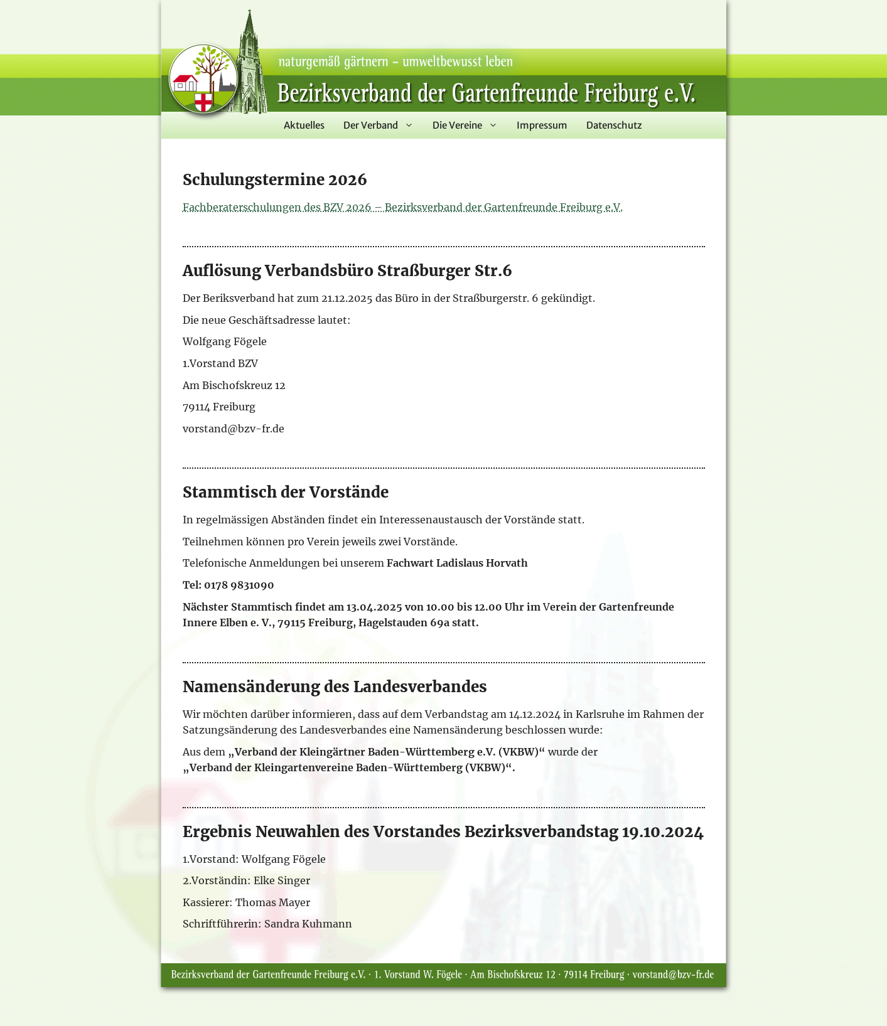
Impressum (542, 125)
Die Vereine (470, 125)
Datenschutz (614, 125)
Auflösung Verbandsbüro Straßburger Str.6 (347, 271)
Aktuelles (304, 125)
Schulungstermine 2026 (275, 180)
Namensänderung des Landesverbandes (335, 687)
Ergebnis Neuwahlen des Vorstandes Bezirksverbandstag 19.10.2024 (443, 832)
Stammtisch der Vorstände (286, 492)
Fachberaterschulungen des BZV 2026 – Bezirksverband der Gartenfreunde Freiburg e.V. (403, 207)
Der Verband (383, 125)
